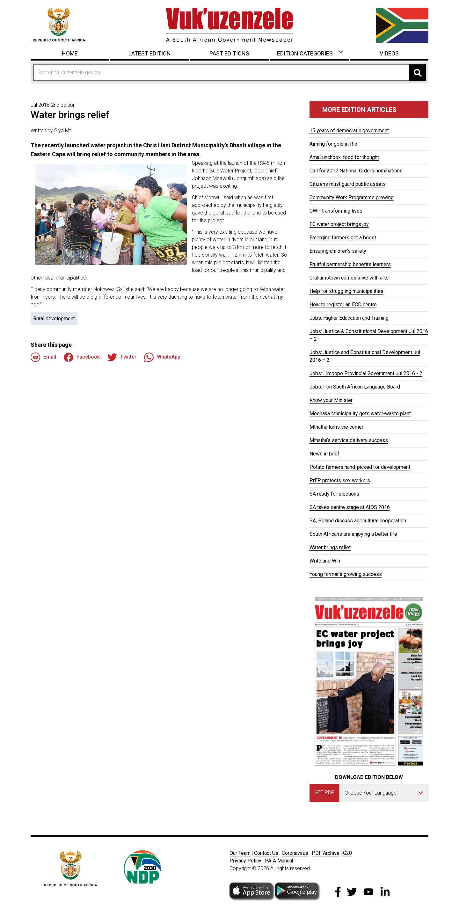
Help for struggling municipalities (346, 291)
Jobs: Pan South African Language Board (355, 387)
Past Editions (229, 53)
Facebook (82, 357)
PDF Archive (325, 853)
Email (43, 357)
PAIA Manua (278, 861)
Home (70, 53)
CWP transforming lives (336, 211)
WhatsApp (162, 357)
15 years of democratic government (349, 130)
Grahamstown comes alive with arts (349, 278)
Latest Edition (149, 53)
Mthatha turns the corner (336, 427)
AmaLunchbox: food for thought (344, 157)
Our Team (240, 853)
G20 (347, 853)
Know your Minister (331, 400)
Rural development (54, 319)
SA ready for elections (334, 494)
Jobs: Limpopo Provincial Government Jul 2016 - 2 (366, 373)
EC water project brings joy (339, 224)
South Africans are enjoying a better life (353, 534)
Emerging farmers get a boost (343, 238)
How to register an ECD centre (343, 305)
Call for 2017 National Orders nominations (356, 171)
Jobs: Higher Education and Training (349, 318)
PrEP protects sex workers (340, 480)
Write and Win (325, 561)
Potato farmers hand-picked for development (360, 467)
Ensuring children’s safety (338, 251)
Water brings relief (330, 547)
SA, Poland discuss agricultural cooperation (358, 521)
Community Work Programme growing (352, 197)
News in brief (324, 454)
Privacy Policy (245, 861)
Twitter (121, 357)
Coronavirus (295, 853)
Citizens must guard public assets (348, 184)
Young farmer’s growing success (346, 574)
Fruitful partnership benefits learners (350, 264)
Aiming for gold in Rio (333, 144)
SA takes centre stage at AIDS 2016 (350, 507)
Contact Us (266, 853)
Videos (389, 53)
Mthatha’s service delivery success (349, 440)
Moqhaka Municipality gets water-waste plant (360, 414)
